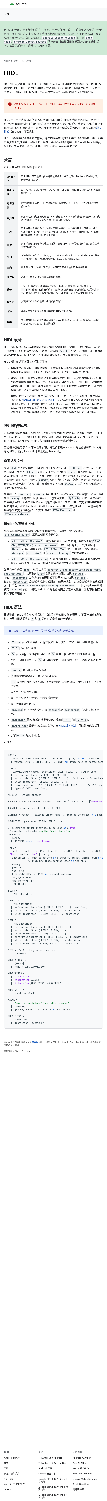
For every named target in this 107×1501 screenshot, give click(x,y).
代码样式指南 (66, 630)
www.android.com (82, 1473)
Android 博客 (45, 1468)
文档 (6, 14)
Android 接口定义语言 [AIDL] (39, 400)
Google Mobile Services (85, 1478)
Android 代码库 (12, 1457)
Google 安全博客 (47, 1473)
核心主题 (26, 61)
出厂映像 (8, 1478)
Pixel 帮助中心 (80, 1463)
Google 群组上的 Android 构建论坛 (53, 1488)
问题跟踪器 (78, 1489)
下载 (6, 1468)
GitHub (7, 1489)
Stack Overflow (81, 1484)
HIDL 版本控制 (67, 725)
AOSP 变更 (43, 45)
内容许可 (36, 1042)
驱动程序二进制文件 (14, 1484)
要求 (6, 1463)
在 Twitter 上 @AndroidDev (52, 1463)
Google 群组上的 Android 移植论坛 (53, 1496)
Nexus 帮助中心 (81, 1468)
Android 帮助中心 (82, 1457)
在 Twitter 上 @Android (50, 1457)
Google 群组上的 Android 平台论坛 (53, 1480)
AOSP (7, 61)
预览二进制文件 (12, 1473)
